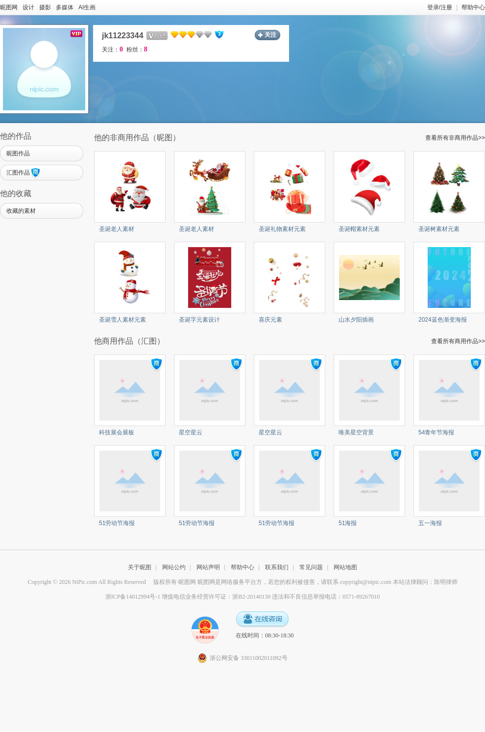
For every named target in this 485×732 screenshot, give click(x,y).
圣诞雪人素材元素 (122, 319)
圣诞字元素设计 (199, 319)
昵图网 (9, 7)
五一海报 (430, 523)
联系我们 (277, 567)
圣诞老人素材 (116, 229)
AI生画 (87, 7)
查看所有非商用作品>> (455, 137)
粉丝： (136, 49)
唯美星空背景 (356, 432)
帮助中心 (473, 7)
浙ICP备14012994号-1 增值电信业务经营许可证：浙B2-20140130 (188, 596)
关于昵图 (139, 567)
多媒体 (64, 7)
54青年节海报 (436, 432)
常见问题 (311, 567)
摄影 (45, 7)
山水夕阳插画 (356, 319)
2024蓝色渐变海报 (442, 319)
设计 (28, 7)
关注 (270, 34)
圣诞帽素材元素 (359, 229)
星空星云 (190, 432)
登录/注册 (439, 7)
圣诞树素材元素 (439, 229)
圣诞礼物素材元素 (282, 229)
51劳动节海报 (117, 523)
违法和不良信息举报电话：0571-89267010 (326, 596)
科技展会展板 (116, 432)
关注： (112, 49)
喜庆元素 (270, 319)
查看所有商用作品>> (458, 341)
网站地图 (345, 567)
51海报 (348, 523)
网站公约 (174, 567)
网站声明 (208, 567)
